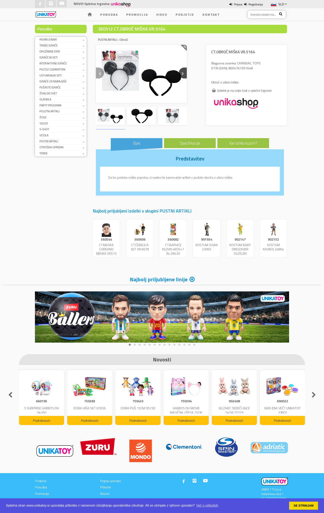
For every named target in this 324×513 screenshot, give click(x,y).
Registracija (256, 4)
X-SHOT (44, 129)
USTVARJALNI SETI (50, 75)
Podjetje (185, 14)
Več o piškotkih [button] (207, 505)
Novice (105, 493)
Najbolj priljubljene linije (158, 279)
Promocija (137, 14)
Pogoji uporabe (110, 480)
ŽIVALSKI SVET (48, 93)
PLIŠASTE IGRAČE (50, 87)
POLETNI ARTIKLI (49, 111)
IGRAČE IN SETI (48, 57)
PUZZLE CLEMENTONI (52, 69)
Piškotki (105, 487)
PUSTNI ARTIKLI (48, 141)
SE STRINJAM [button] (304, 505)
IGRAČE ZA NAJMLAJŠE (53, 81)
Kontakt (211, 14)
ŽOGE (42, 117)
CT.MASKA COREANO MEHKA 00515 (106, 249)
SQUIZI (43, 123)
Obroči (124, 39)
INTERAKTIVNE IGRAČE (53, 63)
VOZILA (43, 135)
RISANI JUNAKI (48, 39)
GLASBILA (45, 99)
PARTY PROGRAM (50, 105)
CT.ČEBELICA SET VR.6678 (140, 247)
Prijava (238, 4)
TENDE (43, 153)
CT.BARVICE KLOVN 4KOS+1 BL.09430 (173, 249)
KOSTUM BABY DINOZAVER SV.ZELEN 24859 (240, 251)
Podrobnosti (41, 420)
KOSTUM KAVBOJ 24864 (273, 247)
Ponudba (109, 14)
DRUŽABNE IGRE (49, 51)
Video (161, 14)
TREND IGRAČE (48, 45)
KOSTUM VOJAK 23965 (206, 247)
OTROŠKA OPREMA (51, 147)
